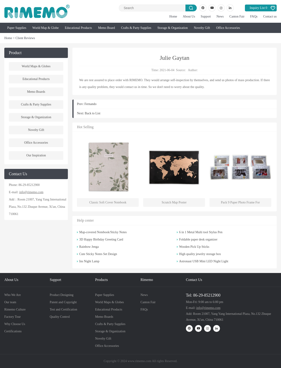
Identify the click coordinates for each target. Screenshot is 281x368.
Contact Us (194, 280)
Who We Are (12, 295)
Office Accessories (228, 28)
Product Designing (62, 295)
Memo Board (106, 28)
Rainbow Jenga (89, 246)
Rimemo (146, 280)
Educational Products (78, 28)
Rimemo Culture (15, 309)
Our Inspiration (36, 155)
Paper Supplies (16, 28)
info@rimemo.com (31, 192)
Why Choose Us (14, 324)
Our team (10, 302)
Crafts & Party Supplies (136, 28)
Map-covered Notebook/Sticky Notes (103, 232)
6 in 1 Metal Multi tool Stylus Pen (200, 232)
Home (173, 16)
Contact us (270, 16)
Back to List (92, 113)
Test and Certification (63, 309)
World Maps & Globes (36, 66)
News (220, 16)
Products (101, 280)
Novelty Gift (202, 28)
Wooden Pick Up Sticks (194, 246)
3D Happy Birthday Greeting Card (101, 239)
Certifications (13, 331)
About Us (189, 16)
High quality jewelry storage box (200, 254)
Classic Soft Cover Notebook (107, 202)
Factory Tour (12, 316)
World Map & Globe (45, 28)
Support (206, 16)
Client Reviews (25, 38)
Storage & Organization (173, 28)
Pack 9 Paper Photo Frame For (240, 202)
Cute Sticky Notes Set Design (98, 254)
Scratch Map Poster (174, 202)
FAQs (253, 16)
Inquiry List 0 (258, 8)
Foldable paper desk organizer (198, 239)
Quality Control (60, 316)
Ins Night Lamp (89, 261)
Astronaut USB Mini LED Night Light (203, 261)
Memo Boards (36, 91)
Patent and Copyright (63, 302)
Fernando (90, 104)
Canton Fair (237, 16)
